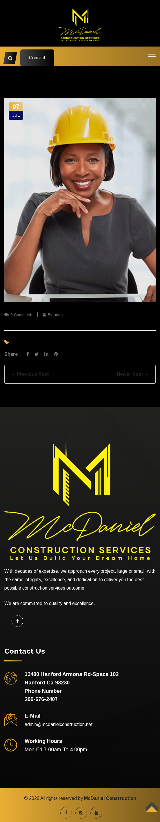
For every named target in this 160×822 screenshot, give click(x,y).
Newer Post (132, 374)
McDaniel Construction (110, 798)
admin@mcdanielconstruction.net (59, 724)
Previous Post (30, 374)
